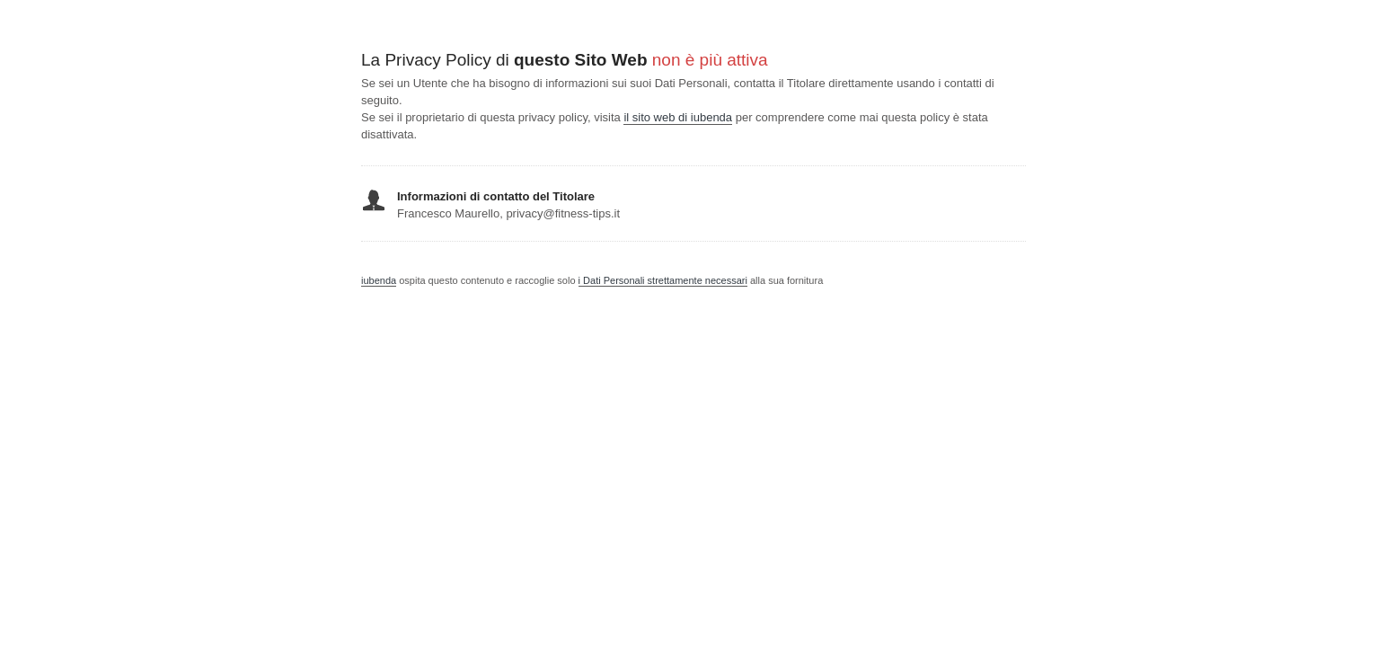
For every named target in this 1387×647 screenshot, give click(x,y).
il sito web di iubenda (677, 117)
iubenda (378, 280)
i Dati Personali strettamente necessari (663, 280)
